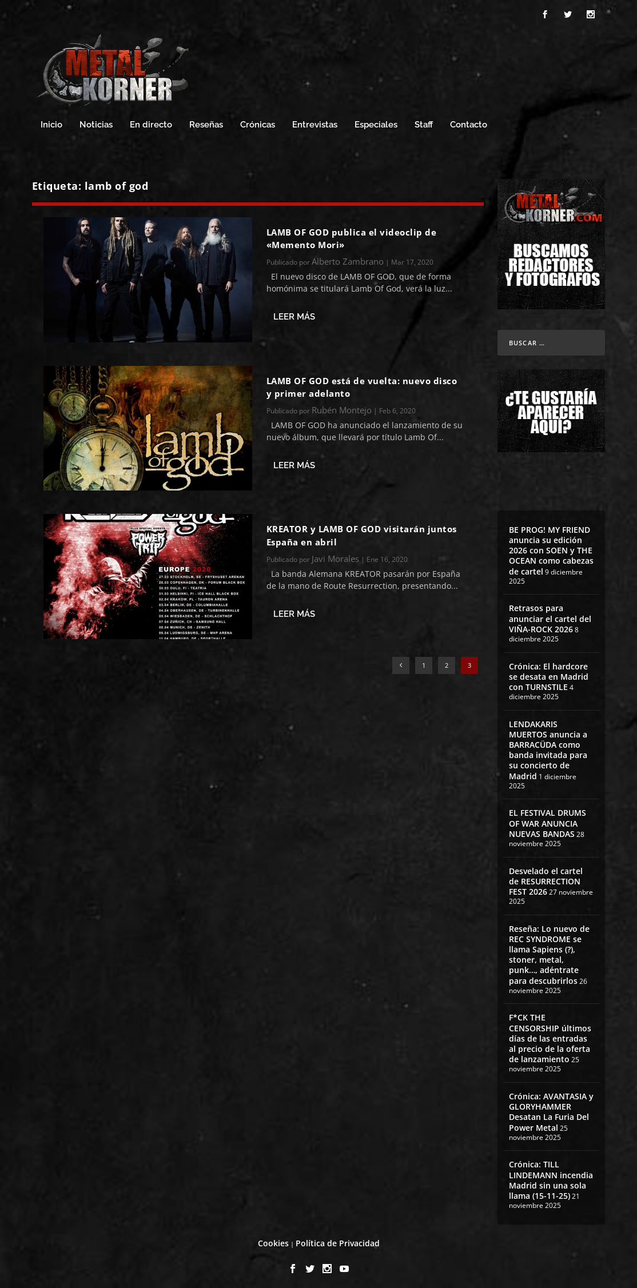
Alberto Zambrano (348, 256)
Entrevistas (314, 120)
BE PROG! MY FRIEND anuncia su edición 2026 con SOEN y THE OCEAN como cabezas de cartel (551, 545)
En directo (151, 120)
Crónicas (257, 120)
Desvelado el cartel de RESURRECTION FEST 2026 (546, 875)
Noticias (96, 120)
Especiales (376, 120)
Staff (424, 120)
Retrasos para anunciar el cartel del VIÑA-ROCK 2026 (550, 613)
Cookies (273, 1238)
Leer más (294, 311)
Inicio (51, 120)
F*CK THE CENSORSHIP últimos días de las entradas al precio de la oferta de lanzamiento (550, 1033)
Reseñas (206, 120)
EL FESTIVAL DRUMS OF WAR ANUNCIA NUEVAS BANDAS (547, 818)
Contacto (468, 120)
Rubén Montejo (342, 404)
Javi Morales (335, 553)
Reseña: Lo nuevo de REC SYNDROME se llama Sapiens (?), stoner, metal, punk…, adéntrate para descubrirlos (549, 949)
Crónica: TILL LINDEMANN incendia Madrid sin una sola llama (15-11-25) (551, 1175)
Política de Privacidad (338, 1238)
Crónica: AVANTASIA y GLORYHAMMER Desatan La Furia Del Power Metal (551, 1107)
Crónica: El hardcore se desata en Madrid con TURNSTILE (548, 671)
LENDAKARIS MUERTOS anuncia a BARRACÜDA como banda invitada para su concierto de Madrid (548, 744)
